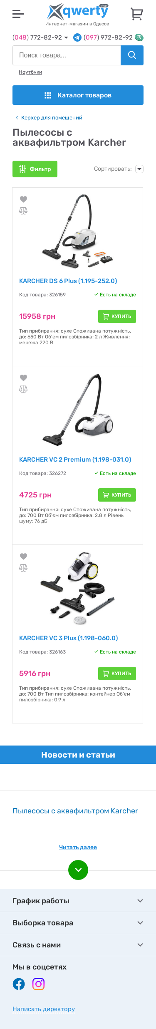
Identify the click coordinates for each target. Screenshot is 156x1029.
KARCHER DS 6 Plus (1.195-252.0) (68, 281)
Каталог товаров (78, 95)
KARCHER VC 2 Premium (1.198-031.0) (75, 459)
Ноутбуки (30, 72)
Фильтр (40, 169)
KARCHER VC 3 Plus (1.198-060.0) (68, 638)
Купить (121, 316)
